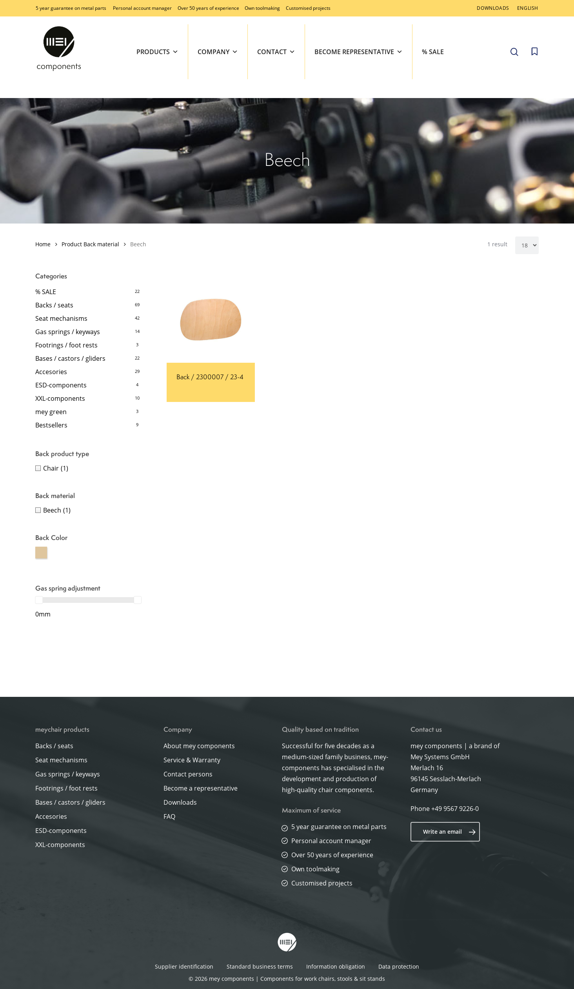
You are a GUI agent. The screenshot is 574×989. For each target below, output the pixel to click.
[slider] (39, 600)
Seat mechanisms (61, 318)
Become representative (358, 51)
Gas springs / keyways (67, 331)
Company (218, 51)
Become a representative (200, 788)
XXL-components (60, 398)
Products (157, 51)
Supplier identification (184, 966)
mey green (51, 411)
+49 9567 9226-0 (455, 808)
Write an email (449, 831)
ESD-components (61, 385)
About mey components (199, 746)
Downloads (180, 802)
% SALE (433, 51)
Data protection (398, 966)
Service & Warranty (191, 760)
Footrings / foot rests (66, 345)
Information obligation (335, 966)
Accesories (51, 371)
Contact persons (188, 774)
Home (43, 244)
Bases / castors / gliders (70, 358)
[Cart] (534, 51)
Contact (276, 51)
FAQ (169, 816)
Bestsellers (51, 425)
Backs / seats (54, 305)
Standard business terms (260, 966)
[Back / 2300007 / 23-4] (211, 319)
